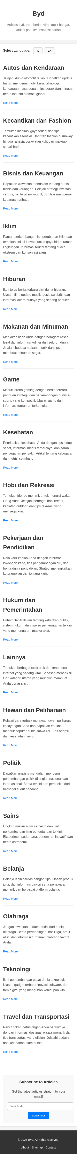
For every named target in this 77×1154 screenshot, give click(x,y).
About (25, 1147)
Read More (10, 102)
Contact (51, 1147)
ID (38, 50)
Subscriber (38, 1115)
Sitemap (37, 1147)
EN (50, 50)
